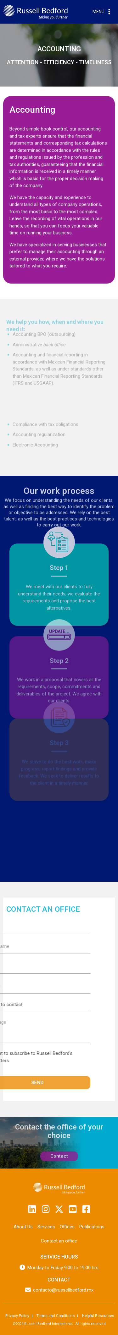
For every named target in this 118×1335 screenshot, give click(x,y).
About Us (23, 1227)
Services (46, 1227)
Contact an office (59, 1241)
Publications (91, 1227)
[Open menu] (102, 12)
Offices (67, 1227)
